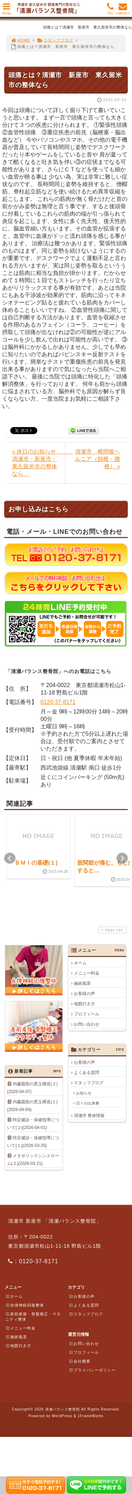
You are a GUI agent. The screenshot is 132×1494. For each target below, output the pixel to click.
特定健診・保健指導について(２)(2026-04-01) (33, 1123)
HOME (20, 40)
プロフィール (86, 1014)
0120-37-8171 (58, 702)
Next (122, 858)
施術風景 (82, 983)
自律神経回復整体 (24, 1305)
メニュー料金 (86, 973)
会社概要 (79, 1361)
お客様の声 (84, 993)
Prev (9, 858)
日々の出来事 (87, 1103)
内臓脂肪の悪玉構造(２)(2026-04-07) (32, 1087)
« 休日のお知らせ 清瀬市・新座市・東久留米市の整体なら (38, 463)
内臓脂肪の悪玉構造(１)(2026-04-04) (32, 1105)
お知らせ (84, 1093)
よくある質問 (86, 1072)
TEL (110, 11)
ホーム (80, 963)
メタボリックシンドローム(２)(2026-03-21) (33, 1159)
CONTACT (123, 11)
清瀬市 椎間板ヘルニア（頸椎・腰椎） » (97, 459)
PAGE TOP (111, 930)
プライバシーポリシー (92, 1370)
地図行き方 (84, 1003)
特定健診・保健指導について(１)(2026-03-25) (33, 1141)
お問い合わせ (86, 1024)
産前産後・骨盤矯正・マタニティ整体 (33, 1316)
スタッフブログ (55, 40)
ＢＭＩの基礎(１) (36, 863)
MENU (6, 11)
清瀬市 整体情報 (89, 1115)
